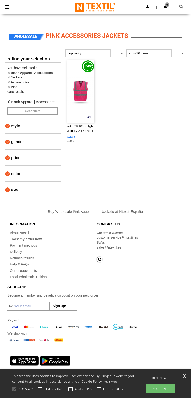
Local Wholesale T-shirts (28, 277)
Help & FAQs (19, 264)
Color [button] (15, 174)
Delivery (16, 252)
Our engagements (23, 270)
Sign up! (59, 306)
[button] (147, 7)
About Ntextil (19, 233)
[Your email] (28, 306)
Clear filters (32, 111)
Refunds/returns (22, 258)
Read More (110, 381)
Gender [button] (17, 142)
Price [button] (15, 158)
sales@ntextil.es (109, 247)
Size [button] (14, 190)
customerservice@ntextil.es (117, 237)
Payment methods (23, 245)
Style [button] (15, 126)
